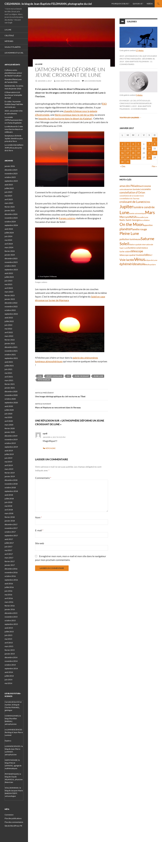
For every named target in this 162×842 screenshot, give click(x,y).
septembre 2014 (11, 668)
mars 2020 (9, 425)
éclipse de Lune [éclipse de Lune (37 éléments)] (151, 260)
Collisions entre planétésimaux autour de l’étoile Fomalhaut (13, 73)
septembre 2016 (11, 580)
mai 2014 (8, 683)
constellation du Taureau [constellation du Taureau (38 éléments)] (129, 198)
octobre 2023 (10, 266)
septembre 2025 (11, 181)
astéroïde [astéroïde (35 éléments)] (123, 189)
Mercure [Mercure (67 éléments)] (125, 217)
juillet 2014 (9, 676)
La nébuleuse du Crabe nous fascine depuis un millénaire (14, 129)
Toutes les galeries (130, 117)
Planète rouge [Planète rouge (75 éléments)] (138, 229)
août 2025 (9, 184)
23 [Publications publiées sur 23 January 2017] (122, 157)
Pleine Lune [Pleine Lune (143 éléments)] (129, 233)
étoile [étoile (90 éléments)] (141, 264)
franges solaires (67, 218)
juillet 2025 (9, 188)
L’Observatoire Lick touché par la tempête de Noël (13, 95)
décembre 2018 (11, 480)
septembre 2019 (11, 447)
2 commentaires (139, 109)
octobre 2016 (10, 576)
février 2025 (10, 207)
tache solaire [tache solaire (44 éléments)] (125, 251)
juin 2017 (8, 546)
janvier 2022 (10, 343)
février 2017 (10, 561)
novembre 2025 (11, 173)
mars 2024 (9, 247)
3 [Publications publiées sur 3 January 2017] (127, 144)
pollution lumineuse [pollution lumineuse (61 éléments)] (130, 239)
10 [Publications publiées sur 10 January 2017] (127, 148)
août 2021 (9, 362)
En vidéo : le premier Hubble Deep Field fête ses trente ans (14, 104)
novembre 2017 (11, 528)
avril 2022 (9, 332)
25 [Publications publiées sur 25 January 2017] (133, 157)
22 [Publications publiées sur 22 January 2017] (154, 153)
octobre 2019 (10, 443)
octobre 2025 (10, 177)
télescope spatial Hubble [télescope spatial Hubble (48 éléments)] (131, 255)
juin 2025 (8, 192)
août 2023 (9, 273)
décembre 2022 (11, 303)
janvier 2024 (10, 255)
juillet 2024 (9, 232)
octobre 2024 (10, 221)
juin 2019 (8, 458)
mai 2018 (8, 506)
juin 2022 (8, 325)
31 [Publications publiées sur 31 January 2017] (127, 162)
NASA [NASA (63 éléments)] (133, 217)
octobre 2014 (10, 665)
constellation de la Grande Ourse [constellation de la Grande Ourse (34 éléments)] (132, 196)
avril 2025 (9, 199)
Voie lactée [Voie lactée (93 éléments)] (127, 259)
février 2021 (10, 384)
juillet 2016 (9, 587)
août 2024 (9, 229)
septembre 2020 (11, 402)
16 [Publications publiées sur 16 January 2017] (122, 153)
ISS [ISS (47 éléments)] (148, 202)
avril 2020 (9, 421)
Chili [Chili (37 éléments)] (141, 189)
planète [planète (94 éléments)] (125, 229)
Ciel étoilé (9, 35)
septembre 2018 (11, 491)
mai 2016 (8, 594)
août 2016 (9, 583)
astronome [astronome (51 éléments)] (145, 186)
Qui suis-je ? (138, 4)
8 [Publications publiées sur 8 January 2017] (154, 144)
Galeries (132, 21)
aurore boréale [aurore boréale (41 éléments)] (133, 189)
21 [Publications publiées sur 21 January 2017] (149, 153)
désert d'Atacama (54, 376)
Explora (8, 741)
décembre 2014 (11, 657)
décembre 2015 (11, 613)
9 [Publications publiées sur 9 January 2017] (122, 148)
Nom (38, 517)
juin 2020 (8, 413)
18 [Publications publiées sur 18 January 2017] (133, 153)
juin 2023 (8, 280)
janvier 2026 (10, 166)
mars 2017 (9, 558)
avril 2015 (9, 642)
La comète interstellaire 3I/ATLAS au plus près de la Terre (14, 148)
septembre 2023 (11, 269)
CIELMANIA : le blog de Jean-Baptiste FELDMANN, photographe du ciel (48, 3)
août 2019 (9, 450)
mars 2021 (9, 380)
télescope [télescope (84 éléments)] (137, 251)
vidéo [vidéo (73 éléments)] (146, 254)
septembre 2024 (11, 225)
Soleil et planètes (13, 47)
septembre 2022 (11, 314)
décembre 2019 (11, 436)
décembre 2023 (11, 258)
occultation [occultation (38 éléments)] (145, 220)
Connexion (9, 815)
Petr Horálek (44, 380)
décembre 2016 (11, 569)
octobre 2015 (10, 620)
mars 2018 (9, 513)
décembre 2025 (11, 170)
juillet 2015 (9, 631)
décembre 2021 (11, 347)
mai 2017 (8, 550)
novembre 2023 (11, 262)
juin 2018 (8, 502)
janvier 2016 (10, 609)
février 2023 (10, 295)
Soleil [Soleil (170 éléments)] (124, 243)
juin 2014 (8, 679)
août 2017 (9, 539)
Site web (39, 543)
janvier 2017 (10, 565)
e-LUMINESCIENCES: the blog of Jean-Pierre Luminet (14, 732)
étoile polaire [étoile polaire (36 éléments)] (150, 264)
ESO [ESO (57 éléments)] (145, 201)
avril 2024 (9, 244)
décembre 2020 (11, 391)
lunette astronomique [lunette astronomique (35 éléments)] (137, 213)
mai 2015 (8, 639)
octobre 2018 (10, 487)
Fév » (154, 166)
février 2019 (10, 473)
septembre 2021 (11, 358)
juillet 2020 (9, 410)
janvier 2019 (10, 476)
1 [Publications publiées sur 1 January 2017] (154, 139)
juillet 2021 (9, 365)
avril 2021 (9, 377)
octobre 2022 (10, 310)
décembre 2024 (11, 214)
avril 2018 (9, 509)
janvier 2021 (10, 388)
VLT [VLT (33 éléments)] (151, 255)
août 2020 (9, 406)
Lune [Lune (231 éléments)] (124, 212)
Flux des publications (13, 818)
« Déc (123, 166)
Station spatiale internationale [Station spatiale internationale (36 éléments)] (141, 244)
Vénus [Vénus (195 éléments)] (139, 259)
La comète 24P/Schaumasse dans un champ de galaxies (13, 120)
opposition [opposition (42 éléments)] (148, 225)
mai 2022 (8, 329)
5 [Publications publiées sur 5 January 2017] (138, 144)
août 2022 (9, 317)
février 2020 (10, 428)
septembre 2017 (11, 535)
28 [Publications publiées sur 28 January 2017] (149, 157)
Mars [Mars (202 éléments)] (150, 212)
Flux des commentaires (14, 822)
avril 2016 (9, 598)
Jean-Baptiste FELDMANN (68, 81)
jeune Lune (98, 376)
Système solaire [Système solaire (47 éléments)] (135, 247)
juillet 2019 (9, 454)
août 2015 (9, 628)
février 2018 (10, 517)
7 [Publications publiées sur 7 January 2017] (149, 144)
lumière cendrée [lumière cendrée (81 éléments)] (144, 207)
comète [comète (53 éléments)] (147, 189)
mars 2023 (9, 292)
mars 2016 (9, 602)
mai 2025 (8, 196)
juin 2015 (8, 635)
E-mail (39, 530)
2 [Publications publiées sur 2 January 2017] (122, 144)
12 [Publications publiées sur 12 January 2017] (138, 148)
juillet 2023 (9, 277)
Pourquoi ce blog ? (120, 4)
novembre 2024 (11, 218)
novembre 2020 (11, 395)
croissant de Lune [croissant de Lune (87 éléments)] (131, 201)
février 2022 (10, 340)
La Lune (38, 64)
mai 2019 (8, 461)
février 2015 (10, 650)
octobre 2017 (10, 532)
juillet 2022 (9, 321)
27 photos (140, 50)
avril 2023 (9, 288)
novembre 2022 (11, 306)
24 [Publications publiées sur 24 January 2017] (127, 157)
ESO (104, 103)
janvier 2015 (10, 654)
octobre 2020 (10, 399)
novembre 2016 (11, 572)
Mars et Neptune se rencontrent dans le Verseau (71, 405)
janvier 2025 (10, 210)
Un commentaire (92, 81)
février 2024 (10, 251)
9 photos (139, 95)
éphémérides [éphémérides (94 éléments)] (129, 264)
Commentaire (43, 477)
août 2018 (9, 495)
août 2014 (9, 672)
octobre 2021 (10, 354)
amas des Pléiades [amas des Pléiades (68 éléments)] (130, 185)
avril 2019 (9, 465)
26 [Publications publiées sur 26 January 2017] (138, 157)
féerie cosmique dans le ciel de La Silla (74, 114)
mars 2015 (9, 646)
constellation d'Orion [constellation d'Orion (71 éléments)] (132, 192)
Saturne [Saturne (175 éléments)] (147, 238)
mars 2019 (9, 469)
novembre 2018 (11, 484)
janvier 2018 (10, 521)
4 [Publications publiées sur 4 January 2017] (133, 144)
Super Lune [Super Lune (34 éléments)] (124, 248)
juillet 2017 (9, 543)
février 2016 (10, 606)
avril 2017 (9, 554)
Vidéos (150, 4)
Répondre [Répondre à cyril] (51, 448)
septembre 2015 (11, 624)
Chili (40, 376)
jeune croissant (81, 376)
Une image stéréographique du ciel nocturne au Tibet (71, 394)
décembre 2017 (11, 524)
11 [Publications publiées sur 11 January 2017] (133, 148)
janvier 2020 (10, 432)
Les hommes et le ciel (14, 53)
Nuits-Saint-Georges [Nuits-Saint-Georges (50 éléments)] (130, 220)
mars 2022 (9, 336)
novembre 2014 (11, 661)
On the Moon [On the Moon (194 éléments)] (132, 224)
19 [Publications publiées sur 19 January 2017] (138, 153)
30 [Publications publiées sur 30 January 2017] (122, 162)
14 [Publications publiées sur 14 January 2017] (149, 148)
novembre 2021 (11, 351)
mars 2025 (9, 203)
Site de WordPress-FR (13, 826)
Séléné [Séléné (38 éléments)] (145, 248)
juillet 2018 (9, 498)
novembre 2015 (11, 617)
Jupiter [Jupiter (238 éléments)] (126, 206)
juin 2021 (8, 369)
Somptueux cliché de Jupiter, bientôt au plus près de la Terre (14, 138)
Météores (9, 41)
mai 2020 (8, 417)
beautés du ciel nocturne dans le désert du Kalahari (65, 118)
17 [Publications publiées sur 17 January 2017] (127, 153)
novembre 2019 (11, 439)
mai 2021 (8, 373)
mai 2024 (8, 240)
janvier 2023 (10, 299)
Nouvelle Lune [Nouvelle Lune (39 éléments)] (142, 217)
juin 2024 (8, 236)
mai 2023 (8, 284)
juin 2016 (8, 591)
